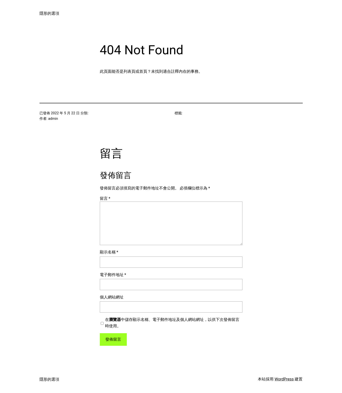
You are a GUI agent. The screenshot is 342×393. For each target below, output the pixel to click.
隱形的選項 (49, 13)
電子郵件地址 (113, 274)
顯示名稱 (109, 252)
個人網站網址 (112, 297)
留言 (105, 198)
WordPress (284, 379)
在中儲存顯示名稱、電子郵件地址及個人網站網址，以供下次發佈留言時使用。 (172, 322)
